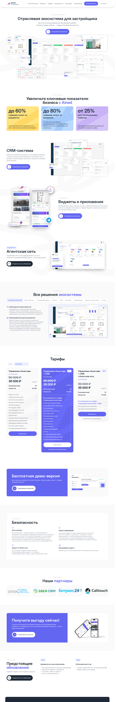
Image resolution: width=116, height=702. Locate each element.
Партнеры (68, 3)
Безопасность (58, 3)
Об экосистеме (33, 3)
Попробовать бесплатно (20, 167)
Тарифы (50, 3)
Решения (43, 3)
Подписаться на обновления (22, 264)
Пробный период (91, 3)
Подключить (23, 433)
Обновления (78, 3)
